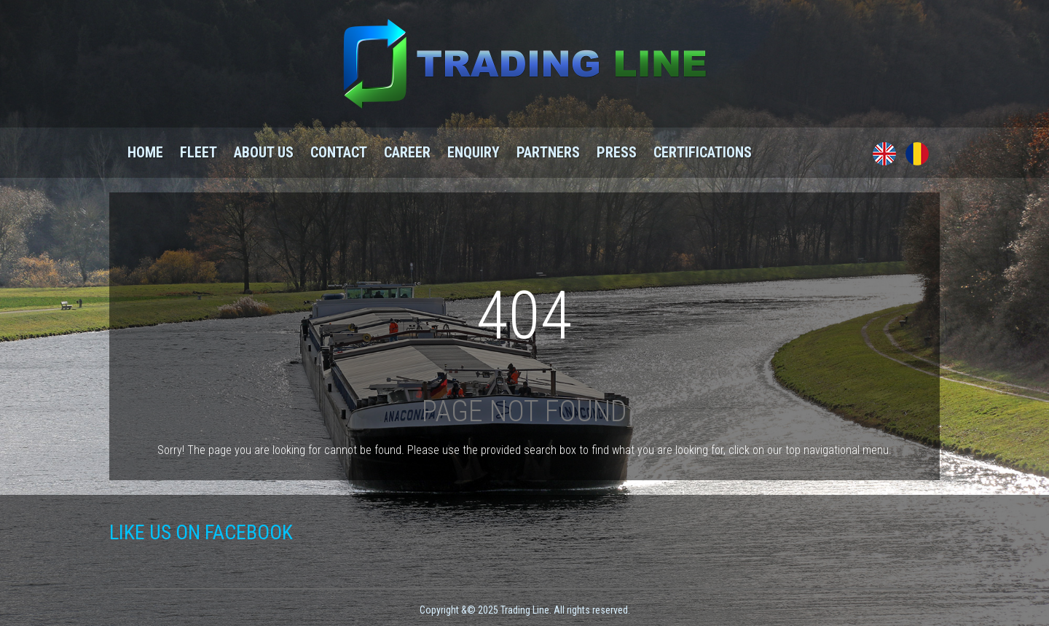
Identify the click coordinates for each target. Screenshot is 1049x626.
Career (407, 152)
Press (617, 152)
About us (264, 152)
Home (145, 152)
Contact (338, 152)
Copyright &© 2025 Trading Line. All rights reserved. (525, 610)
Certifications (702, 152)
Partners (548, 152)
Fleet (198, 152)
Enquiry (473, 152)
